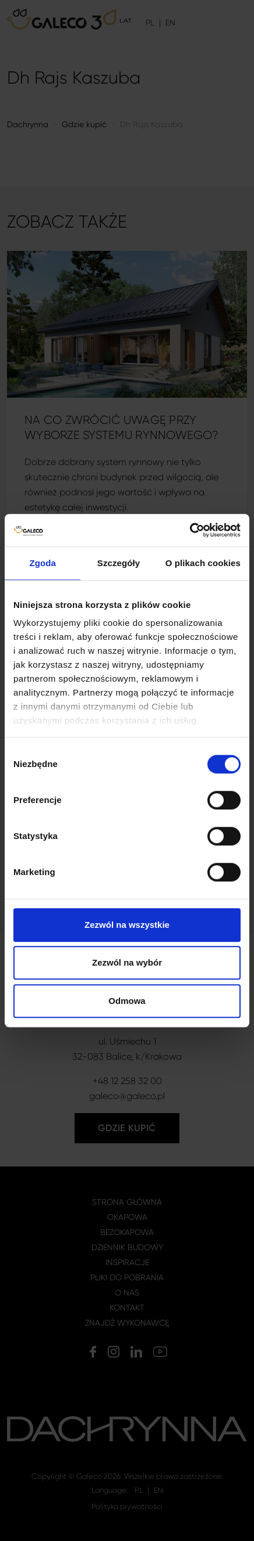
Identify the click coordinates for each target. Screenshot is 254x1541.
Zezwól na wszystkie (127, 925)
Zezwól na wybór (127, 962)
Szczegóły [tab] (118, 563)
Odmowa (126, 1001)
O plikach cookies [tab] (203, 563)
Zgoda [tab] (42, 563)
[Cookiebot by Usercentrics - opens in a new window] (190, 530)
